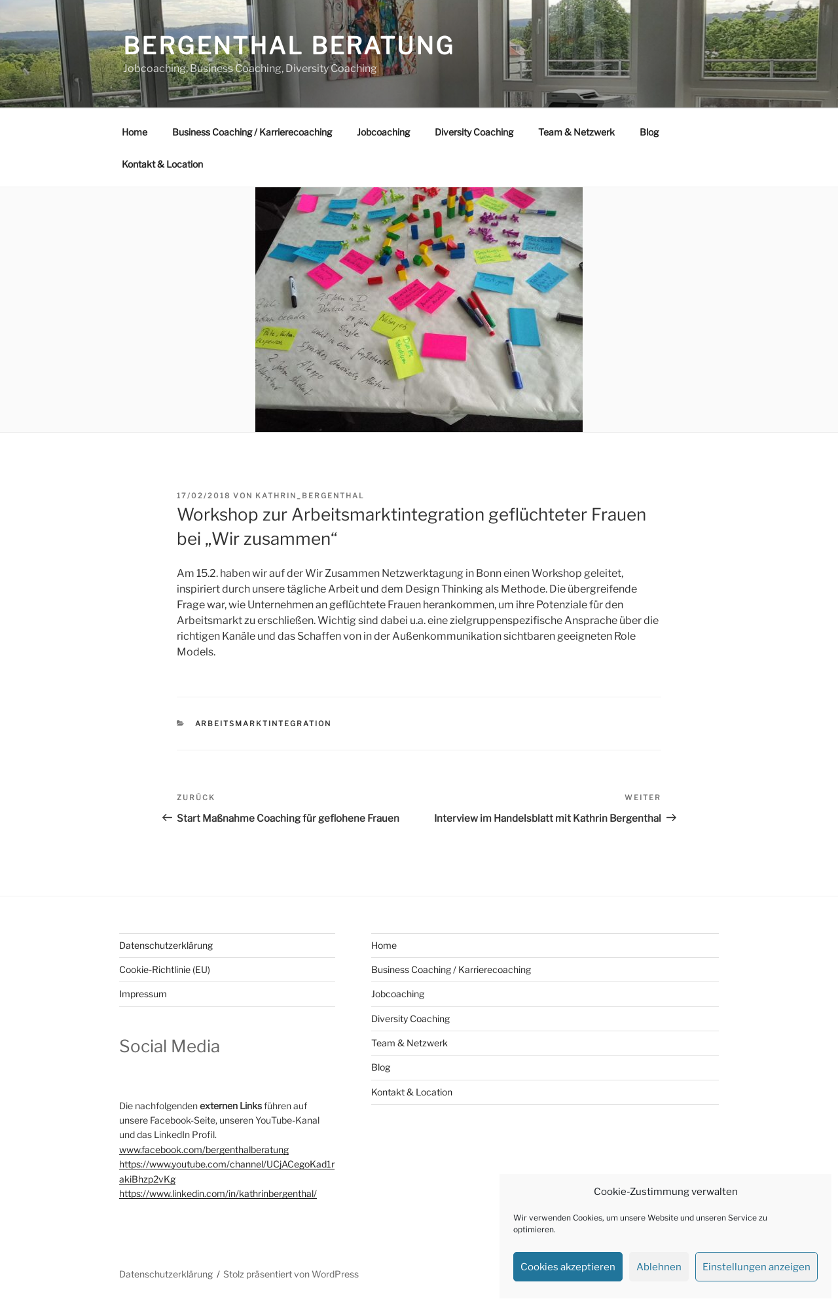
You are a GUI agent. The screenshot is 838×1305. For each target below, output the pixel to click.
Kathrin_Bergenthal (310, 495)
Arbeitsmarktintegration (263, 723)
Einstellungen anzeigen (756, 1267)
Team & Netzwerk (576, 132)
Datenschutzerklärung (166, 945)
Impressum (143, 993)
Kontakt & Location (162, 164)
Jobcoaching (383, 132)
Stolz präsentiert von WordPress (291, 1273)
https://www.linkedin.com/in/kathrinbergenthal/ (218, 1193)
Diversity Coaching (474, 132)
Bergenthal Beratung (289, 45)
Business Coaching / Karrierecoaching (252, 132)
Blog (649, 132)
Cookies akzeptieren (567, 1267)
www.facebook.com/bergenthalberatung (204, 1149)
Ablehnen (659, 1267)
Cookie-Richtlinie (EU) (164, 969)
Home (134, 132)
